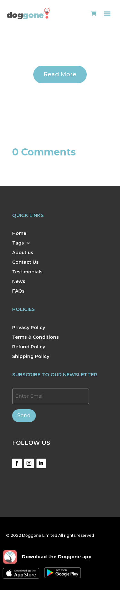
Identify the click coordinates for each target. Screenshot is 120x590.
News (18, 281)
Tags (18, 243)
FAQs (18, 291)
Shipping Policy (30, 356)
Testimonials (27, 272)
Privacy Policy (28, 327)
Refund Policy (28, 347)
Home (19, 233)
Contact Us (25, 262)
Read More (60, 74)
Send (24, 415)
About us (22, 252)
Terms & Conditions (35, 337)
